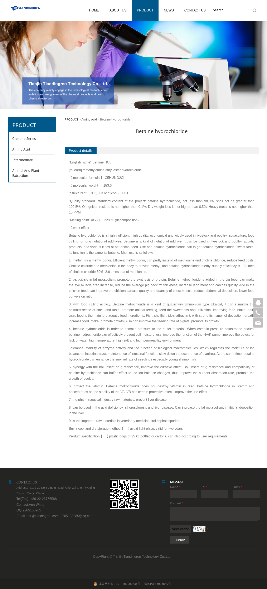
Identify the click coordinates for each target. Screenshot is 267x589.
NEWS (169, 10)
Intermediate (22, 160)
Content (177, 503)
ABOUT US (118, 10)
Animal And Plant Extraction (25, 173)
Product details (80, 150)
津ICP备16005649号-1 (159, 584)
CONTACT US (195, 10)
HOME (94, 10)
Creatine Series (24, 138)
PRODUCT (145, 10)
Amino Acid (21, 149)
